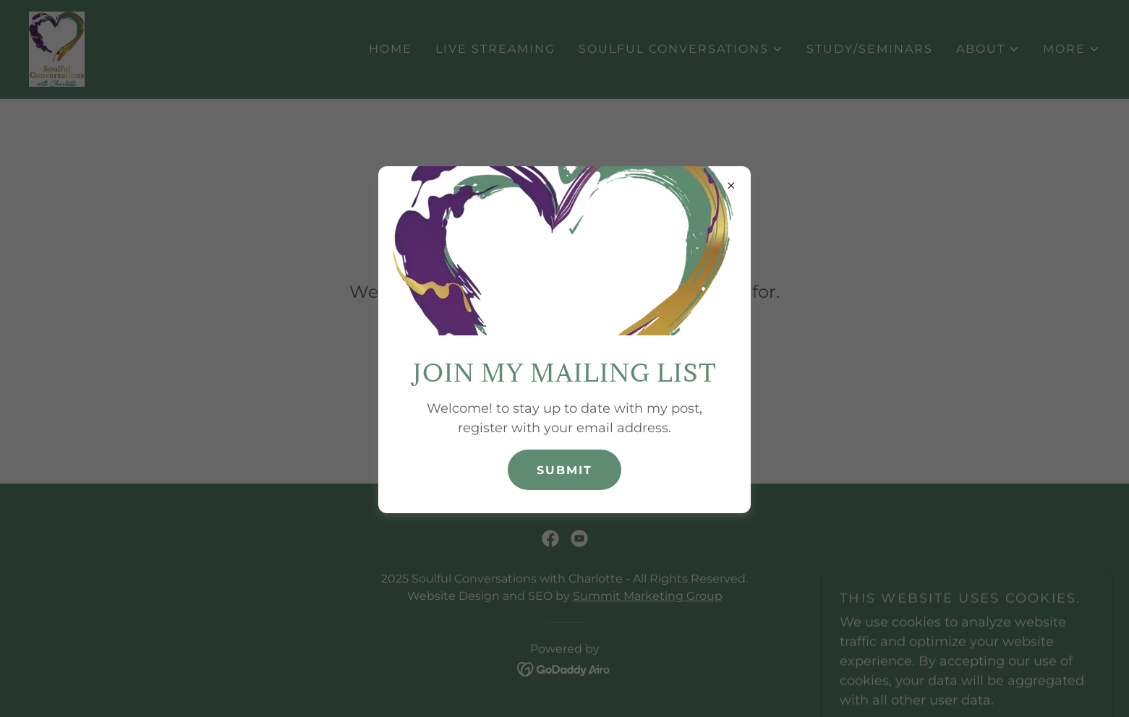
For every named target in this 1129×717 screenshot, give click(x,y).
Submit (564, 470)
